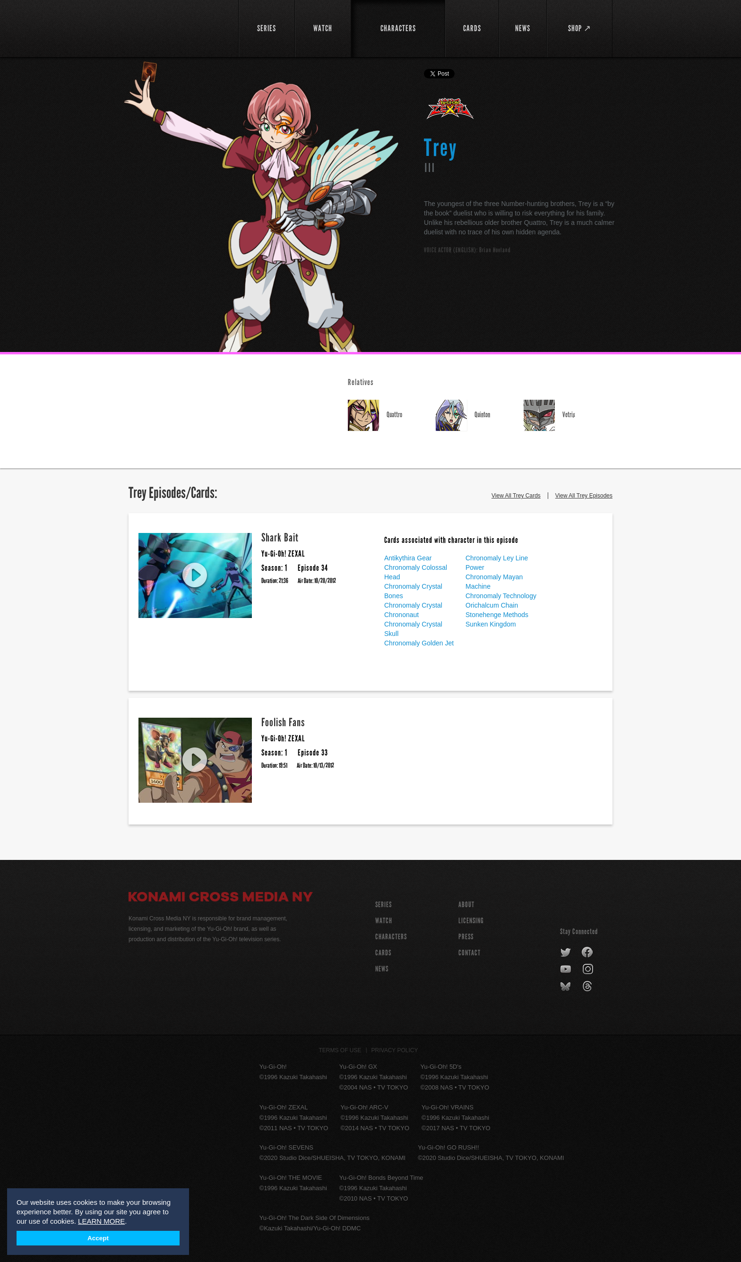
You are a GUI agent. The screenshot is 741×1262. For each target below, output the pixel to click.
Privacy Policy (394, 1050)
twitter (566, 952)
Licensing (471, 920)
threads (589, 986)
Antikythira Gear (407, 558)
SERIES (383, 904)
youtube (566, 969)
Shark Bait (280, 537)
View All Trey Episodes (583, 495)
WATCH (383, 920)
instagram (589, 969)
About (466, 904)
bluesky (566, 986)
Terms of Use (340, 1050)
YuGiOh (178, 27)
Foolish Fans (283, 722)
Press (466, 936)
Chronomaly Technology (500, 596)
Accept (98, 1238)
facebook (588, 952)
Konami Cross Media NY (221, 898)
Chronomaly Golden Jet (419, 643)
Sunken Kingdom (490, 624)
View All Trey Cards (516, 495)
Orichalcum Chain (491, 605)
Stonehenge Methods (496, 614)
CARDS (383, 952)
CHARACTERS (391, 936)
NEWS (381, 968)
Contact (469, 952)
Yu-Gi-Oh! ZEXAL (450, 112)
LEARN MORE (101, 1221)
